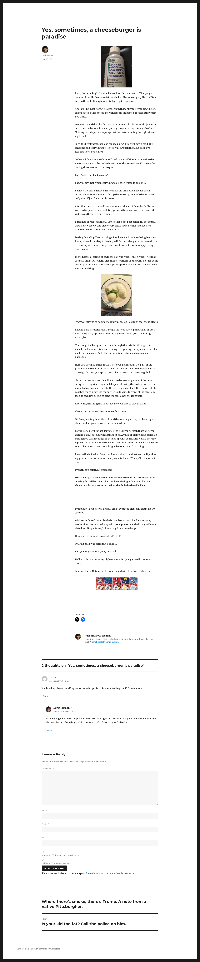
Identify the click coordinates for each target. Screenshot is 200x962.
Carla (52, 677)
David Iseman (48, 55)
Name (45, 810)
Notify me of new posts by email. (56, 863)
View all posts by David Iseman (104, 642)
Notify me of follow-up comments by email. (61, 855)
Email (46, 824)
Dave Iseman (23, 949)
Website (46, 838)
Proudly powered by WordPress (45, 949)
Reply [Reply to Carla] (45, 696)
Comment (48, 768)
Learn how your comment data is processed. (111, 873)
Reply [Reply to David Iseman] (49, 730)
